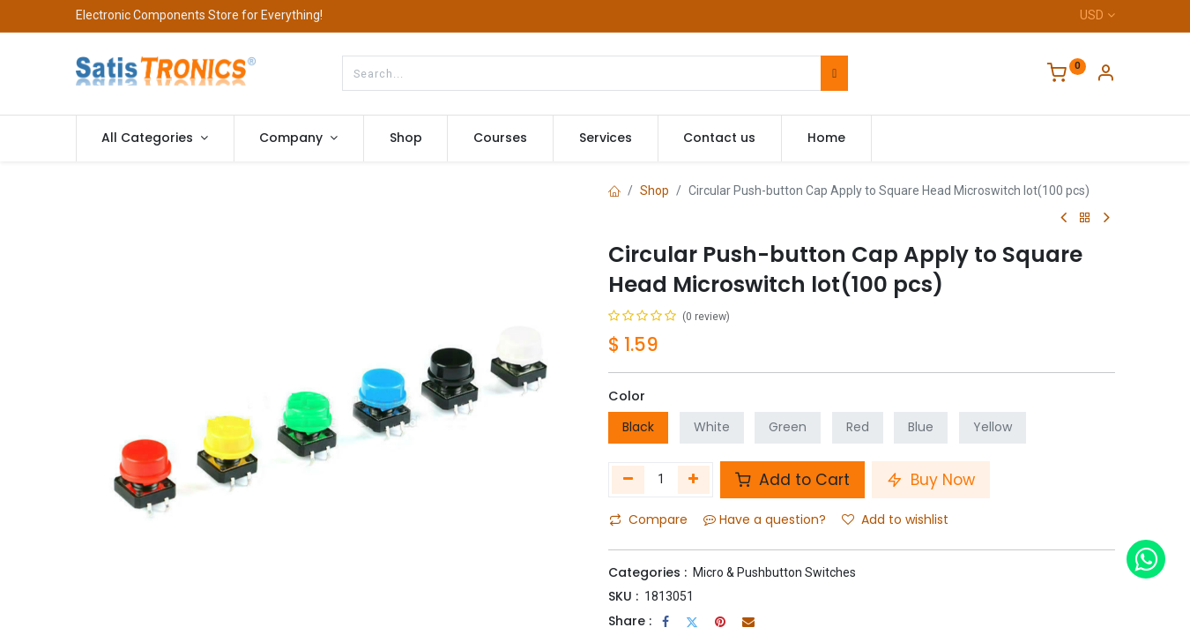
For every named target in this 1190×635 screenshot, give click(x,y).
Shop (654, 190)
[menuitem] (406, 138)
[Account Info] (1105, 75)
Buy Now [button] (931, 479)
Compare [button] (648, 519)
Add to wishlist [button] (895, 519)
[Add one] (694, 480)
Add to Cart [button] (792, 479)
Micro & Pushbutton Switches (774, 572)
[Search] (834, 73)
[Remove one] (628, 480)
